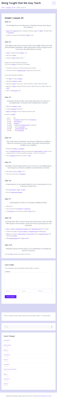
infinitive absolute (7, 345)
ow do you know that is (18, 208)
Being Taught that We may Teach (21, 3)
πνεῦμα (23, 189)
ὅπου (7, 229)
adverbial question (36, 229)
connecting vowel (24, 125)
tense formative (18, 121)
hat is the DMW (43, 83)
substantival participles (16, 192)
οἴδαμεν (20, 78)
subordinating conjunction (21, 229)
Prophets (5, 359)
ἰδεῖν (19, 106)
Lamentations (6, 364)
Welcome (6, 350)
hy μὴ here (9, 206)
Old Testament (7, 354)
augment (17, 119)
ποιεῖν (19, 81)
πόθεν (19, 234)
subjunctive (27, 208)
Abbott (8, 111)
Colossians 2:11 (7, 379)
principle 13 (33, 119)
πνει (20, 231)
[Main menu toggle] (54, 3)
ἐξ (14, 171)
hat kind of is (14, 81)
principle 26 (13, 155)
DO (16, 78)
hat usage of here (12, 171)
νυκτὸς (8, 53)
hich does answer (18, 238)
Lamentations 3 (7, 340)
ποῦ (29, 234)
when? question (39, 151)
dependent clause (33, 231)
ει (17, 68)
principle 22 (23, 174)
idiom (13, 58)
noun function (12, 189)
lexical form (15, 90)
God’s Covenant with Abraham (10, 369)
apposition (11, 32)
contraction (18, 128)
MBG (41, 31)
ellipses (14, 64)
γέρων (45, 151)
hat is (13, 189)
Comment (7, 271)
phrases (15, 235)
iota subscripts (20, 130)
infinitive (15, 81)
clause (10, 78)
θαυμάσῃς (20, 208)
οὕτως (23, 238)
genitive (15, 31)
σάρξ (18, 189)
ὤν (7, 151)
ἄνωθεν (14, 111)
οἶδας (7, 234)
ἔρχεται (23, 234)
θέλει (25, 231)
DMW (7, 88)
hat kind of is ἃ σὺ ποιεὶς (15, 83)
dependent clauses (43, 234)
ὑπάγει (32, 234)
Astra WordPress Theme (45, 396)
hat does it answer (39, 229)
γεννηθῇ (13, 114)
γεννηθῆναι (21, 148)
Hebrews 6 (6, 383)
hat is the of (13, 90)
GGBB (27, 35)
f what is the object (14, 109)
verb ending (22, 127)
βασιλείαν (14, 109)
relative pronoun (22, 70)
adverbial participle (15, 151)
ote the (14, 192)
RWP (29, 155)
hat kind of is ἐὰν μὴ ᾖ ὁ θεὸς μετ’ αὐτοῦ (19, 86)
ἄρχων (8, 31)
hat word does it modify (31, 83)
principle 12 (16, 123)
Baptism (5, 374)
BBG (22, 128)
